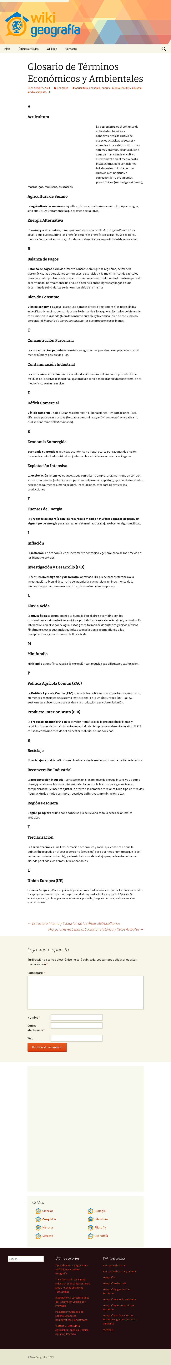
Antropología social (114, 1265)
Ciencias (44, 1211)
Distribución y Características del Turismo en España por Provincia (72, 1301)
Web (30, 1038)
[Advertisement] (61, 153)
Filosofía (97, 1227)
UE (49, 92)
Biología (97, 1211)
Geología (108, 1329)
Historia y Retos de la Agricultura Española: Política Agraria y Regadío (71, 1330)
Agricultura (81, 88)
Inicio (7, 49)
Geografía (62, 88)
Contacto (71, 49)
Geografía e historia (114, 1283)
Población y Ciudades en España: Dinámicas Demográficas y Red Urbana (71, 1316)
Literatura (98, 1219)
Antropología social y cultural (119, 1271)
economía (94, 88)
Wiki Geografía (38, 1357)
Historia (44, 1227)
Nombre (34, 1017)
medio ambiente (37, 92)
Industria (137, 88)
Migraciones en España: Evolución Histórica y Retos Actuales (96, 929)
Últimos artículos (28, 49)
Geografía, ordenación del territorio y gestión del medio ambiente (120, 1319)
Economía (98, 1236)
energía (106, 88)
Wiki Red (52, 49)
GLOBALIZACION (121, 88)
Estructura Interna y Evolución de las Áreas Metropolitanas (74, 923)
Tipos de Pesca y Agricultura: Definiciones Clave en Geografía (72, 1269)
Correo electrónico (36, 1028)
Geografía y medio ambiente (119, 1299)
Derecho (44, 1236)
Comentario (36, 973)
